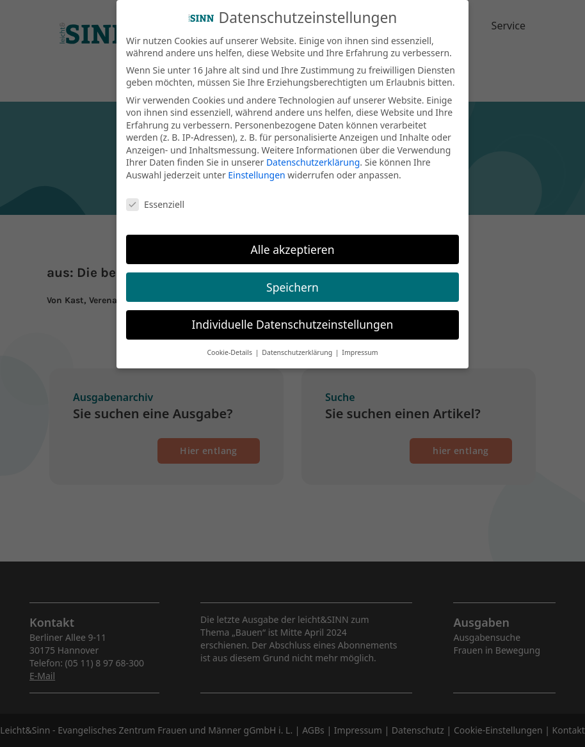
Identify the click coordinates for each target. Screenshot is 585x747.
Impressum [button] (360, 343)
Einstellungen (256, 166)
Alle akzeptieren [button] (293, 240)
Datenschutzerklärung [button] (298, 343)
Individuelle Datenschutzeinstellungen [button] (293, 315)
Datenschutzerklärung (313, 153)
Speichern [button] (292, 277)
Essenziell (155, 195)
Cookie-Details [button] (230, 343)
